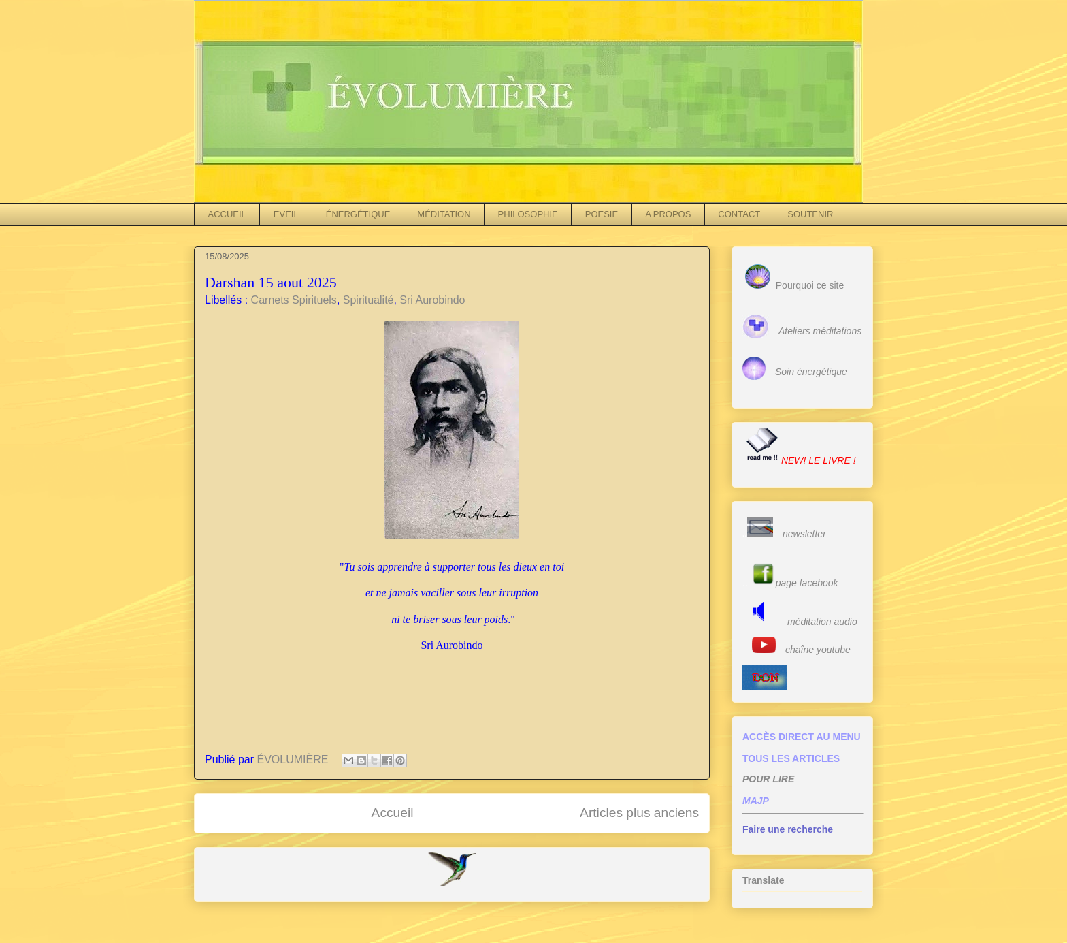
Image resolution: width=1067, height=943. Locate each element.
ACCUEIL (227, 214)
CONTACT (739, 214)
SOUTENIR (810, 214)
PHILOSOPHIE (528, 214)
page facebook (807, 582)
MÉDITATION (443, 214)
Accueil (393, 812)
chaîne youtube (818, 649)
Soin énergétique (811, 371)
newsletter (804, 533)
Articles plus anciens (639, 812)
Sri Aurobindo (432, 300)
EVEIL (286, 214)
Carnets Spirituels (294, 300)
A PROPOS (668, 214)
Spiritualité (368, 300)
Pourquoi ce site (810, 285)
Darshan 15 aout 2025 (271, 282)
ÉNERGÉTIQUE (358, 214)
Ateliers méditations (819, 330)
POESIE (601, 214)
